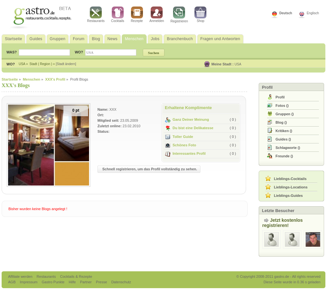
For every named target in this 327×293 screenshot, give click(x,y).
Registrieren (179, 14)
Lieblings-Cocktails (290, 179)
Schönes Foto (180, 145)
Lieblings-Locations (291, 187)
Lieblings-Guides (288, 195)
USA (238, 64)
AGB (12, 282)
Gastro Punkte (53, 282)
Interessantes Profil (185, 153)
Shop (200, 14)
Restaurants (96, 14)
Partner (86, 282)
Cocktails (117, 14)
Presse (101, 282)
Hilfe (73, 282)
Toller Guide (179, 137)
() (282, 105)
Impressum (29, 282)
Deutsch (285, 13)
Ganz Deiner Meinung (187, 119)
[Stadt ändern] (66, 64)
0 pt (75, 110)
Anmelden (157, 14)
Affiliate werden (20, 276)
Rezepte (137, 14)
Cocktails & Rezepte (76, 276)
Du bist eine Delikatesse (189, 128)
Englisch (313, 13)
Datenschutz (121, 282)
